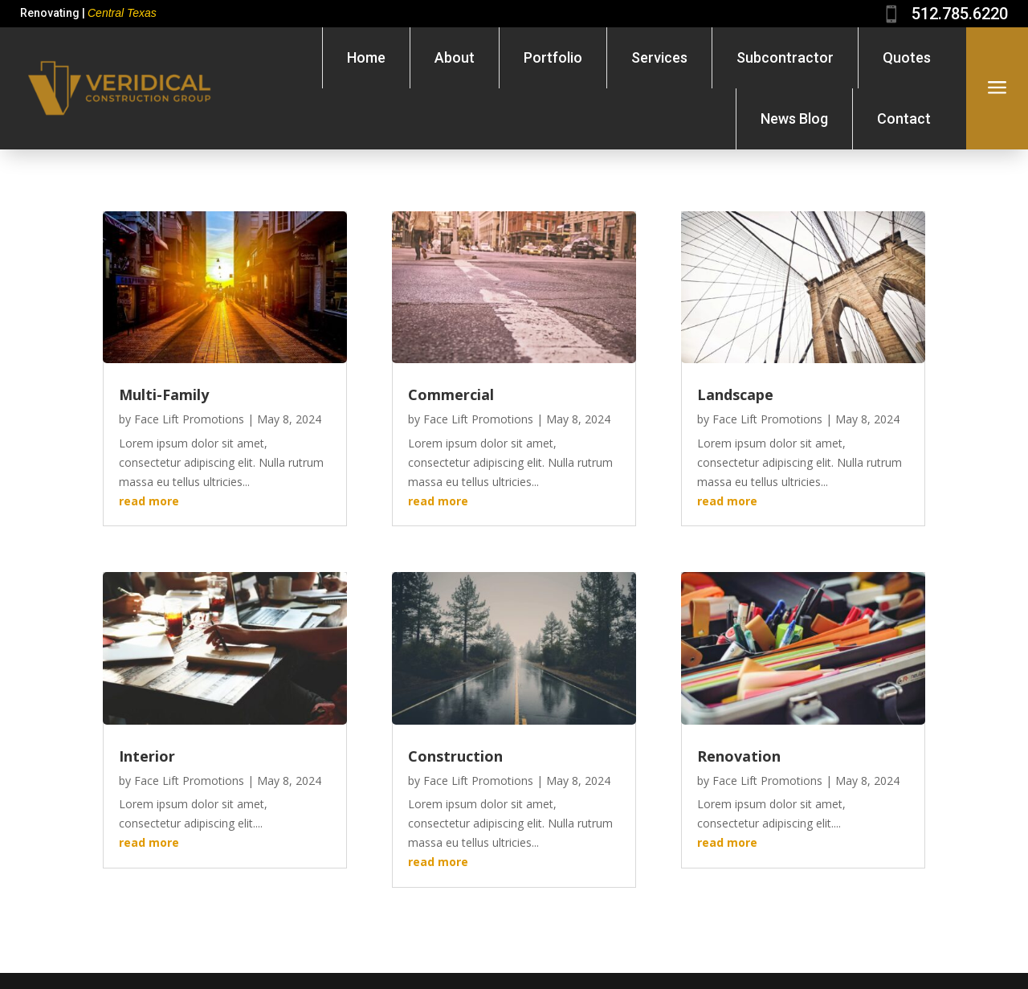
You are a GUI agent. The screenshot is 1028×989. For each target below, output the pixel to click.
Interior (147, 756)
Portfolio (553, 57)
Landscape (735, 394)
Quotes (907, 57)
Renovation (739, 756)
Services (659, 57)
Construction (455, 756)
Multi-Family (164, 394)
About (454, 57)
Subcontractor (785, 57)
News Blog (794, 118)
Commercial (451, 394)
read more (149, 501)
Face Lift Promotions (189, 419)
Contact (904, 118)
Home (366, 57)
